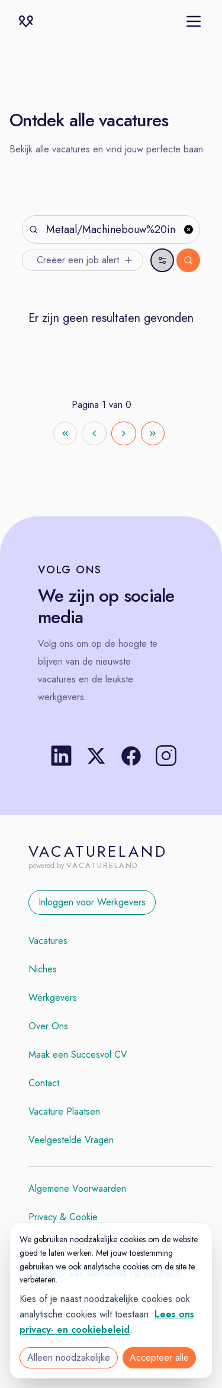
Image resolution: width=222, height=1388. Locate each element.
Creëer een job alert (85, 260)
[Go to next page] (123, 433)
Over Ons (48, 1026)
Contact (43, 1083)
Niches (42, 969)
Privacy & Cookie (63, 1217)
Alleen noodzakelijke (68, 1357)
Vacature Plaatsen (64, 1111)
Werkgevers (52, 997)
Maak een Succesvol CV (77, 1054)
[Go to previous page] (94, 433)
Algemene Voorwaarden (77, 1188)
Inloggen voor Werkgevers (92, 902)
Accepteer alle (159, 1357)
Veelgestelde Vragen (71, 1140)
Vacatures (47, 940)
